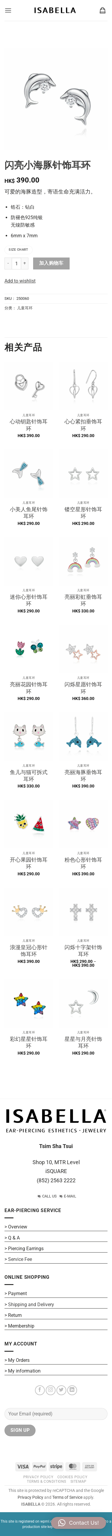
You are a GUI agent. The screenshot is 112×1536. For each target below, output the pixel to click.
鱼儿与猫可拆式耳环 (28, 775)
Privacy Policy (30, 1497)
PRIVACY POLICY (38, 1477)
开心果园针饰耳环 (28, 863)
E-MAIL (70, 1196)
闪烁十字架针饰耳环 (83, 950)
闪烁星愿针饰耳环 (83, 687)
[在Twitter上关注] (61, 1390)
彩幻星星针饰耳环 (28, 1042)
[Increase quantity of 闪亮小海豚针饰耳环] (24, 263)
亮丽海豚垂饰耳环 (83, 775)
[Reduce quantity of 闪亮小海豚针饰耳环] (8, 263)
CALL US (49, 1196)
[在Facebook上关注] (40, 1390)
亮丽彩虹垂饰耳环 (83, 600)
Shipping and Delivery (31, 1304)
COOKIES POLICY (72, 1477)
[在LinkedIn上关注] (72, 1390)
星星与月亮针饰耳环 (83, 1042)
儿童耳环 (25, 308)
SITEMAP (78, 1481)
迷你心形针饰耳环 (28, 600)
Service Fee (20, 1259)
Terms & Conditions (46, 1481)
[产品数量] (16, 263)
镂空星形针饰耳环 (83, 512)
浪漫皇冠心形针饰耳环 (28, 950)
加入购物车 (51, 263)
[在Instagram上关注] (51, 1390)
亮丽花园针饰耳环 (28, 687)
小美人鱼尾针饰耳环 (28, 512)
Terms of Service (67, 1497)
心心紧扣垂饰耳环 (83, 424)
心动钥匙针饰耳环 (28, 424)
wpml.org (48, 1521)
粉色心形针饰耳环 (83, 863)
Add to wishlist (20, 281)
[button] (8, 10)
